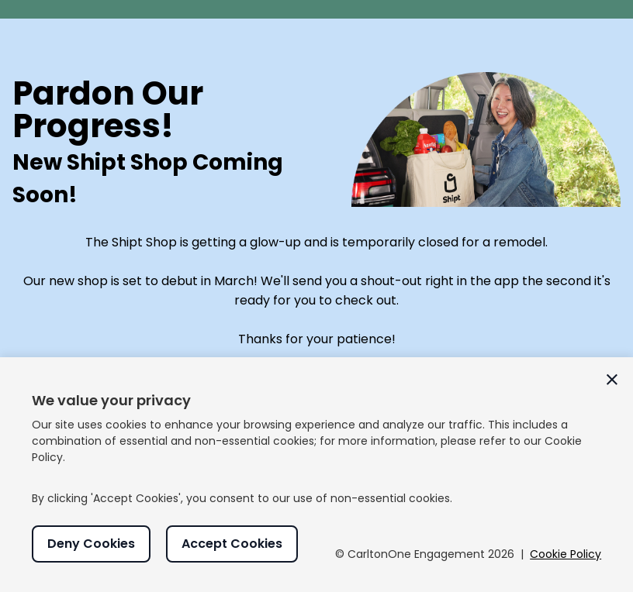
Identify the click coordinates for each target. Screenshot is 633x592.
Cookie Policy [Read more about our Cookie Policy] (565, 554)
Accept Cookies (232, 543)
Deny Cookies (91, 543)
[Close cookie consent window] (612, 379)
